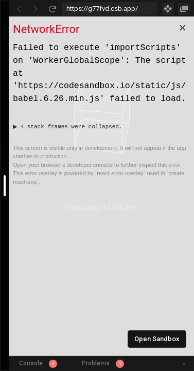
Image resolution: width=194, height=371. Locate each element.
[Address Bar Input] (109, 8)
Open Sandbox (157, 339)
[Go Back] (19, 9)
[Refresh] (52, 9)
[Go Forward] (35, 9)
